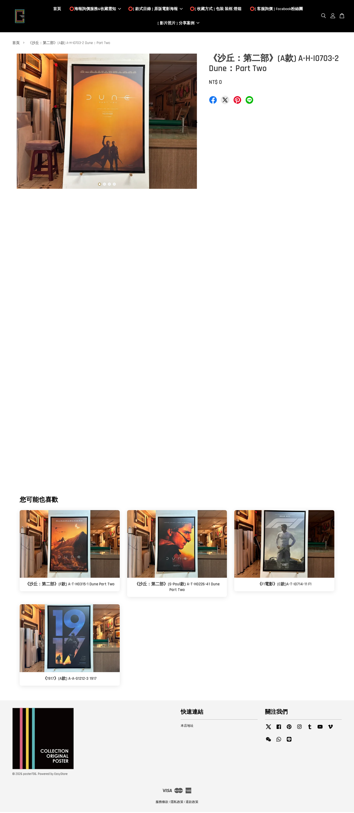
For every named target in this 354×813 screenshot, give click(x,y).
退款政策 (192, 803)
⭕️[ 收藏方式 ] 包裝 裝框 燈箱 (215, 9)
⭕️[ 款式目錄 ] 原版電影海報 (155, 9)
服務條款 (162, 803)
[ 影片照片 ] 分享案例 (178, 23)
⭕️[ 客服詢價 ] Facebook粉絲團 (276, 9)
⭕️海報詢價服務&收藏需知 (95, 9)
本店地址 (187, 726)
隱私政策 (177, 803)
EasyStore (61, 775)
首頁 (57, 9)
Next (195, 123)
